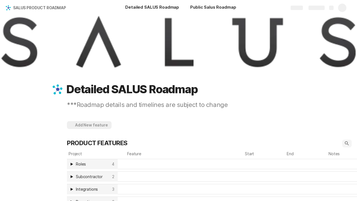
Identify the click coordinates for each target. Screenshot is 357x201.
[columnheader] (92, 164)
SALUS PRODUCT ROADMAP (39, 7)
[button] (57, 89)
